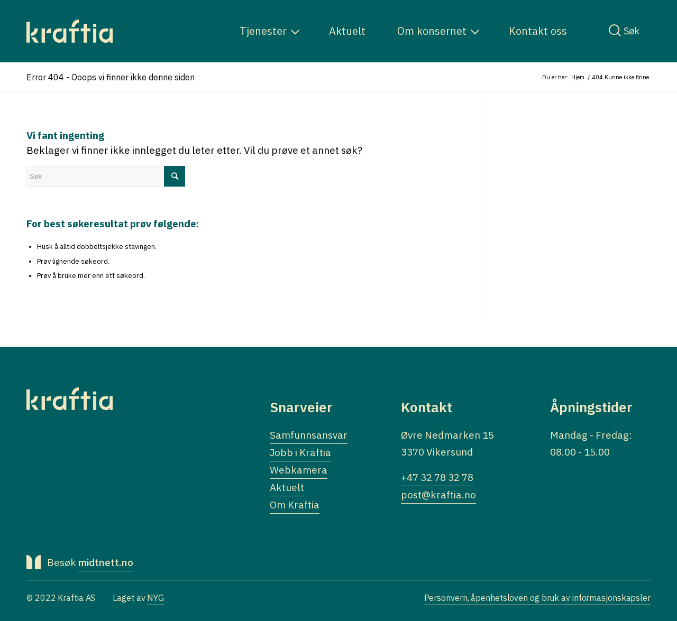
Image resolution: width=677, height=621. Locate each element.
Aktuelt (287, 487)
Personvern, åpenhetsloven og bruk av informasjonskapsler (537, 597)
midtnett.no (105, 562)
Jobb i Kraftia (300, 452)
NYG (155, 597)
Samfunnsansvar (308, 435)
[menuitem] (263, 31)
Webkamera (298, 470)
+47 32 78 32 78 (437, 477)
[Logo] (69, 31)
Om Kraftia (294, 504)
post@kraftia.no (438, 494)
